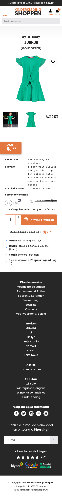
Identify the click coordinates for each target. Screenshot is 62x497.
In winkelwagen (39, 219)
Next (58, 77)
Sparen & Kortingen (31, 296)
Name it (31, 346)
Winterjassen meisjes (31, 393)
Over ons (31, 309)
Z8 (31, 332)
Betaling (31, 305)
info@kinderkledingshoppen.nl (32, 489)
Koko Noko (31, 355)
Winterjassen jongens (31, 388)
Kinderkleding (31, 397)
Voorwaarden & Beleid (31, 314)
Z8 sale (31, 384)
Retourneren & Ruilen (31, 291)
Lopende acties (31, 369)
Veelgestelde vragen (31, 287)
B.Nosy (34, 37)
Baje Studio (31, 341)
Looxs (31, 350)
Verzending (31, 300)
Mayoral (31, 328)
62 (8, 203)
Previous (3, 77)
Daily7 (31, 337)
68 (17, 202)
